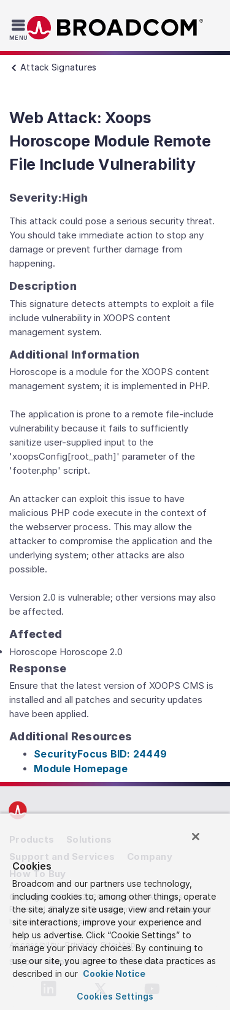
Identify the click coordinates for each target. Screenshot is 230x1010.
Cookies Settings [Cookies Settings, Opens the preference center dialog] (115, 996)
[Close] (195, 836)
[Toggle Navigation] (20, 29)
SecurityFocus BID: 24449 (100, 754)
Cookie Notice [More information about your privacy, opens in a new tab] (113, 973)
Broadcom (115, 28)
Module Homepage (81, 768)
